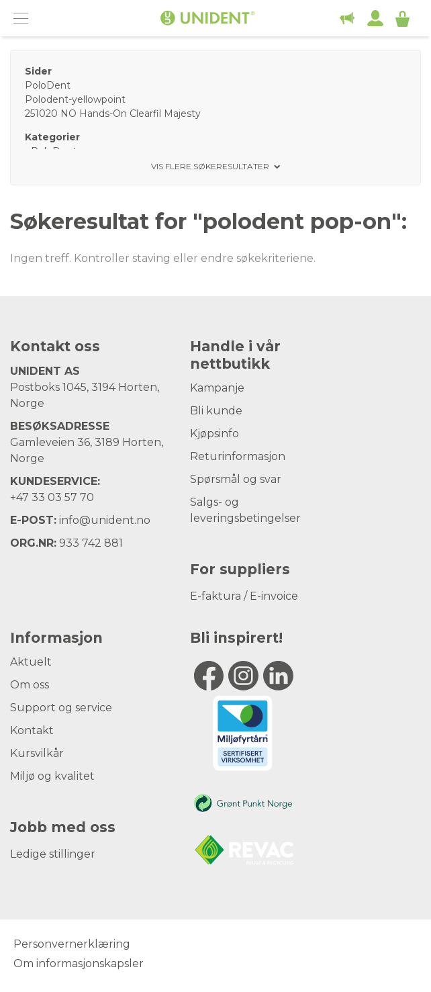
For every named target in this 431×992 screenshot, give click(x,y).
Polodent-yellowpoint (75, 99)
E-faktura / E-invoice (244, 596)
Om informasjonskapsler (78, 963)
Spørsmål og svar (235, 479)
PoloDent (47, 85)
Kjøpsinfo (214, 433)
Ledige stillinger (52, 854)
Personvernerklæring (71, 944)
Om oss (29, 684)
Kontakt (32, 730)
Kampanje (217, 387)
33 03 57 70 (63, 497)
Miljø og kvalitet (52, 776)
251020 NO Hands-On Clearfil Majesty (113, 113)
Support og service (61, 707)
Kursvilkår (37, 753)
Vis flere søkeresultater (210, 167)
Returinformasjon (237, 456)
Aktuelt (31, 662)
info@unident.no (104, 520)
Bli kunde (216, 410)
